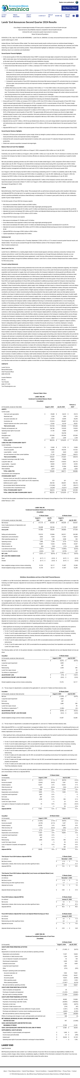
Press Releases (16, 16)
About (5, 1071)
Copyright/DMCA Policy (54, 1071)
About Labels (28, 16)
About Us (50, 16)
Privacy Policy (67, 1071)
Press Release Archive (14, 1071)
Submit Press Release (28, 1071)
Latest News (4, 16)
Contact (42, 16)
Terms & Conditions (41, 1071)
